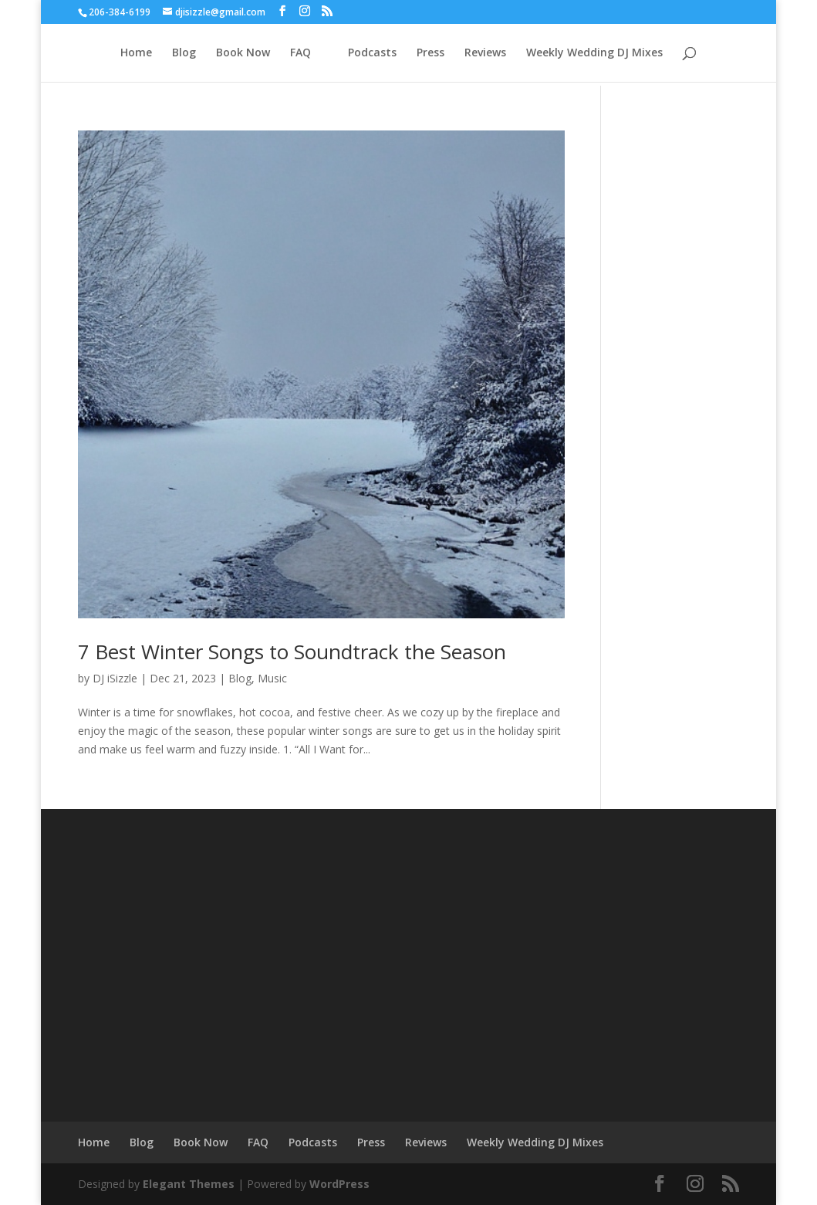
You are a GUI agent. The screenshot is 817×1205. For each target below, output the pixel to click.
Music (272, 678)
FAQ (300, 53)
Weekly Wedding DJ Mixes (594, 53)
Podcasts (372, 53)
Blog (184, 53)
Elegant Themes (189, 1183)
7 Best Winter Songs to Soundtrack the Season (292, 651)
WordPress (339, 1183)
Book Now (243, 53)
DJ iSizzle (115, 678)
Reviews (485, 53)
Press (430, 53)
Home (136, 53)
